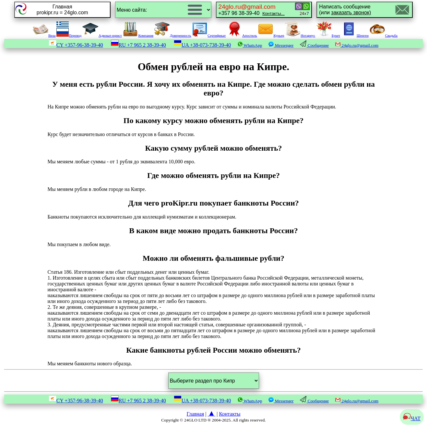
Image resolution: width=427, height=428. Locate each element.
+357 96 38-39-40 (252, 9)
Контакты (229, 414)
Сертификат (209, 35)
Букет (328, 35)
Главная (195, 414)
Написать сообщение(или (345, 9)
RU (138, 45)
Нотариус (300, 35)
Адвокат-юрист (102, 35)
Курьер (271, 35)
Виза (44, 35)
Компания (138, 35)
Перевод (68, 35)
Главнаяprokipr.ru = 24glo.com (62, 9)
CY (76, 45)
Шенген (355, 35)
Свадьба (383, 35)
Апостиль (242, 35)
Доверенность (172, 35)
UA (202, 45)
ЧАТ (412, 418)
